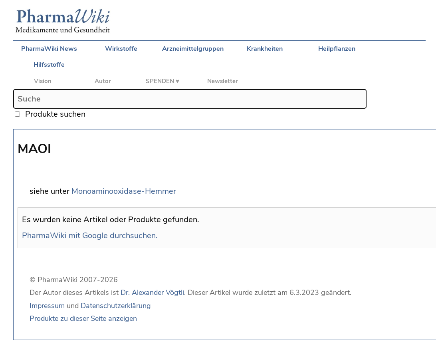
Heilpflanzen (336, 48)
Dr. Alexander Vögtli (152, 292)
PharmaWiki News (49, 48)
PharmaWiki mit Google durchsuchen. (90, 235)
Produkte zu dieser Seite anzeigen (83, 318)
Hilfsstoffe (49, 64)
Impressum (47, 305)
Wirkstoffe (121, 48)
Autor (103, 81)
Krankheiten (265, 48)
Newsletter (222, 81)
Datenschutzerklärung (116, 305)
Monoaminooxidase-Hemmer (123, 191)
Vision (43, 81)
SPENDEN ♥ (162, 81)
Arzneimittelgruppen (193, 48)
